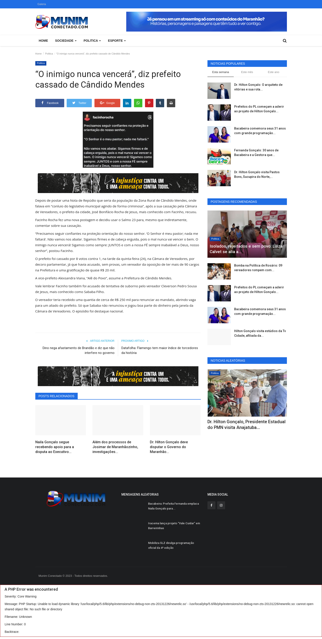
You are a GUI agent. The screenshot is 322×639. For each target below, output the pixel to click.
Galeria (42, 4)
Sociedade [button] (66, 40)
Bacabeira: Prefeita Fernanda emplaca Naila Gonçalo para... (173, 506)
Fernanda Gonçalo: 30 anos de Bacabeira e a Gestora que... (256, 152)
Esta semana (220, 72)
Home (43, 40)
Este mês (247, 72)
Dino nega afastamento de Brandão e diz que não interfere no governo (79, 350)
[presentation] (271, 377)
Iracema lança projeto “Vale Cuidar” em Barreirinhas (174, 526)
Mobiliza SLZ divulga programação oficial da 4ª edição (171, 545)
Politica (49, 53)
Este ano (273, 72)
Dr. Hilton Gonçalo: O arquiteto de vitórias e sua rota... (258, 87)
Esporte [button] (117, 40)
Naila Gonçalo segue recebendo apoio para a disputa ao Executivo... (54, 447)
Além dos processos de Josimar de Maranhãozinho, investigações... (115, 447)
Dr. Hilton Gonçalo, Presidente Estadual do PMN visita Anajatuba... (246, 424)
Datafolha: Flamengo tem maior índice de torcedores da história (159, 350)
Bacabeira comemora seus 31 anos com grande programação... (260, 131)
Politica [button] (92, 40)
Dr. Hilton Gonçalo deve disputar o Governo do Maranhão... (169, 447)
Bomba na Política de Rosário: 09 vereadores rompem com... (258, 268)
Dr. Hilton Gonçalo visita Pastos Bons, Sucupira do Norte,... (257, 174)
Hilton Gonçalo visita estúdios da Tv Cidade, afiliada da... (260, 333)
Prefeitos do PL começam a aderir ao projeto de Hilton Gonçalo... (259, 109)
